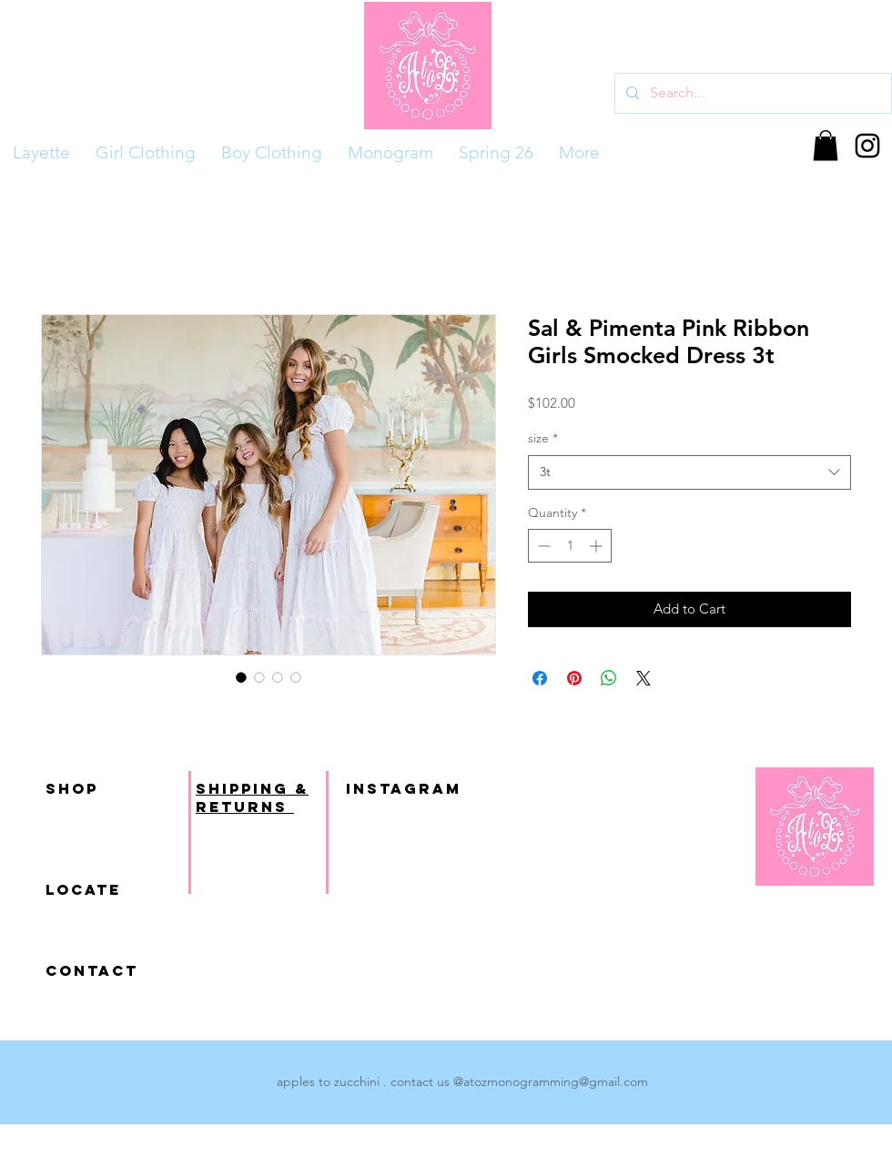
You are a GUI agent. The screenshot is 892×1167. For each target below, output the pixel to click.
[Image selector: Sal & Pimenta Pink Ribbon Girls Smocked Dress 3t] (241, 677)
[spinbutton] (569, 546)
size (543, 438)
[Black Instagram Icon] (867, 145)
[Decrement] (542, 546)
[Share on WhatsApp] (609, 678)
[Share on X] (643, 678)
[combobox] (689, 472)
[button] (825, 145)
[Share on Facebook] (540, 678)
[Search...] (751, 93)
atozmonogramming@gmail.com (555, 1081)
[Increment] (597, 546)
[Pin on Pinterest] (574, 678)
